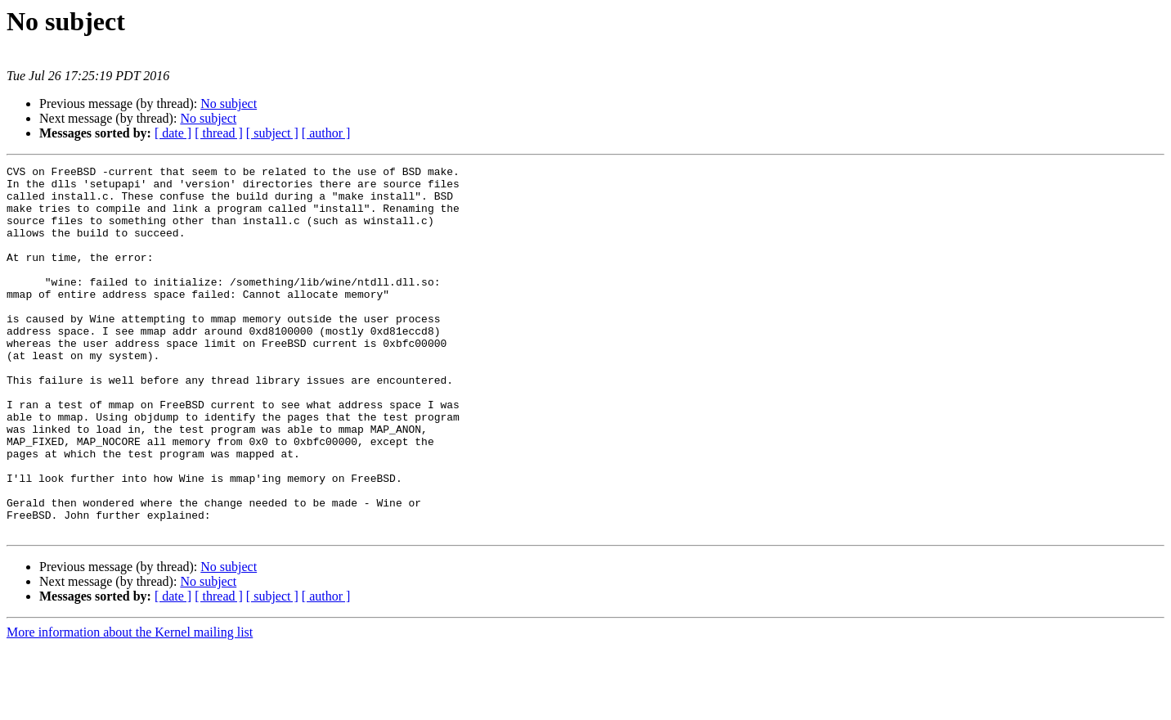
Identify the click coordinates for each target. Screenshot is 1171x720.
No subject (228, 103)
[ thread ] (219, 133)
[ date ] (173, 133)
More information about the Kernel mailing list (130, 706)
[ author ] (326, 133)
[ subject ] (272, 133)
